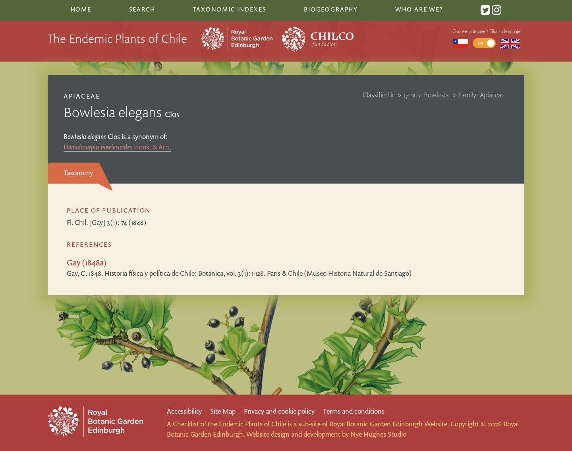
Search (142, 9)
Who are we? (419, 9)
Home (81, 9)
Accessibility (184, 411)
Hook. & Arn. (117, 146)
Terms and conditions (354, 411)
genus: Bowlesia (427, 94)
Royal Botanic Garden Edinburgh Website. (389, 423)
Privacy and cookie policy (279, 411)
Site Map (223, 411)
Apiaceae (82, 96)
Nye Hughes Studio (378, 434)
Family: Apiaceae (481, 94)
